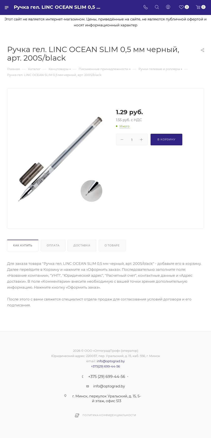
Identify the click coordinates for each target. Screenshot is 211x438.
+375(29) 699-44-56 (105, 366)
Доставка (81, 245)
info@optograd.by (111, 361)
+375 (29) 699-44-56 (106, 377)
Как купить (22, 245)
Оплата (53, 245)
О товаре (112, 245)
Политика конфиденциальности (109, 415)
